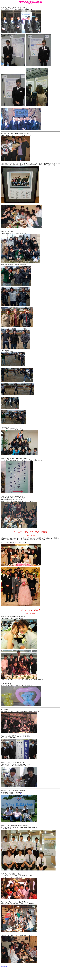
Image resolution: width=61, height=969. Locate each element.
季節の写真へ (4, 967)
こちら (22, 794)
